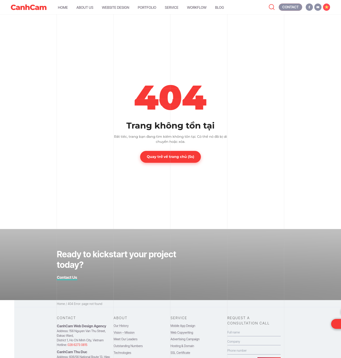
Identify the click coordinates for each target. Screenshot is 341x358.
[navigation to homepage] (29, 7)
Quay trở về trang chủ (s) (170, 157)
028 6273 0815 (77, 345)
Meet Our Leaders (125, 339)
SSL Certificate (180, 352)
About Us (84, 7)
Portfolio (147, 7)
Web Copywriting (181, 332)
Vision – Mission (124, 332)
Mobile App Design (182, 326)
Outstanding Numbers (128, 346)
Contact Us (67, 277)
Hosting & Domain (182, 346)
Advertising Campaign (185, 339)
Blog (219, 7)
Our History (121, 326)
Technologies (122, 352)
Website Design (115, 7)
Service (172, 7)
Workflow (197, 7)
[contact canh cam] (290, 7)
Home (63, 7)
